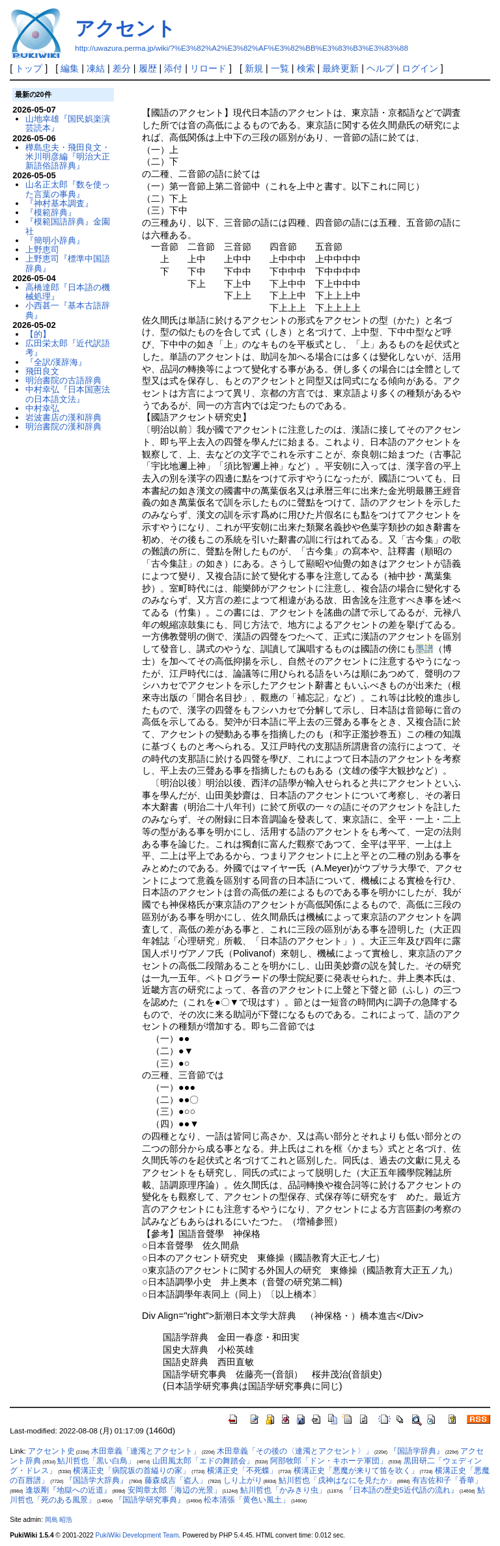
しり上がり (242, 1480)
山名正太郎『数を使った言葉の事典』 (67, 189)
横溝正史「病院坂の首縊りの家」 (131, 1470)
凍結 (96, 68)
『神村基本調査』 (59, 203)
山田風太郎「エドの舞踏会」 (203, 1461)
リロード (208, 68)
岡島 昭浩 (59, 1519)
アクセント (125, 28)
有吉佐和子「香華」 (447, 1480)
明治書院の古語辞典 (63, 380)
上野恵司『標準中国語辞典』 (67, 263)
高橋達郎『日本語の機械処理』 (67, 291)
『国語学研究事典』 (150, 1500)
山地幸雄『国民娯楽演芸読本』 (67, 123)
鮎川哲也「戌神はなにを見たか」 (337, 1480)
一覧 (280, 68)
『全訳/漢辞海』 (56, 362)
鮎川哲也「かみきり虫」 (283, 1490)
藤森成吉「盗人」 (176, 1480)
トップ (28, 68)
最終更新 (340, 68)
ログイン (420, 68)
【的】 (38, 334)
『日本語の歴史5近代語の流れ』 (401, 1490)
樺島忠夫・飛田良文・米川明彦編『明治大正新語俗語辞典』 (67, 156)
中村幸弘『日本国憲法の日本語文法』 (67, 394)
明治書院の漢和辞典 (63, 426)
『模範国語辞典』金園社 (67, 226)
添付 (173, 68)
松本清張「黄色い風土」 (247, 1500)
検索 (306, 68)
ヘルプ (380, 68)
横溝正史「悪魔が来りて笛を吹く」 (356, 1470)
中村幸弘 (42, 408)
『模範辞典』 (50, 212)
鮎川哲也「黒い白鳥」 (96, 1461)
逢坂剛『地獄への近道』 (68, 1490)
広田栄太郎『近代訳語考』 (67, 347)
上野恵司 (42, 249)
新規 (254, 68)
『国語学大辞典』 (96, 1480)
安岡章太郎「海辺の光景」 (174, 1490)
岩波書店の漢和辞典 (63, 417)
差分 (122, 68)
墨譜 (424, 649)
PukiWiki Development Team (137, 1535)
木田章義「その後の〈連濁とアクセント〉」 (295, 1451)
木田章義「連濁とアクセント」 (146, 1451)
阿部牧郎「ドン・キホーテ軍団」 (328, 1461)
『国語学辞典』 (416, 1451)
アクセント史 (51, 1451)
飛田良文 (42, 371)
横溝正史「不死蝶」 (242, 1470)
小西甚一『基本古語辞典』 (67, 310)
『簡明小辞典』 (55, 240)
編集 (70, 68)
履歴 (148, 68)
